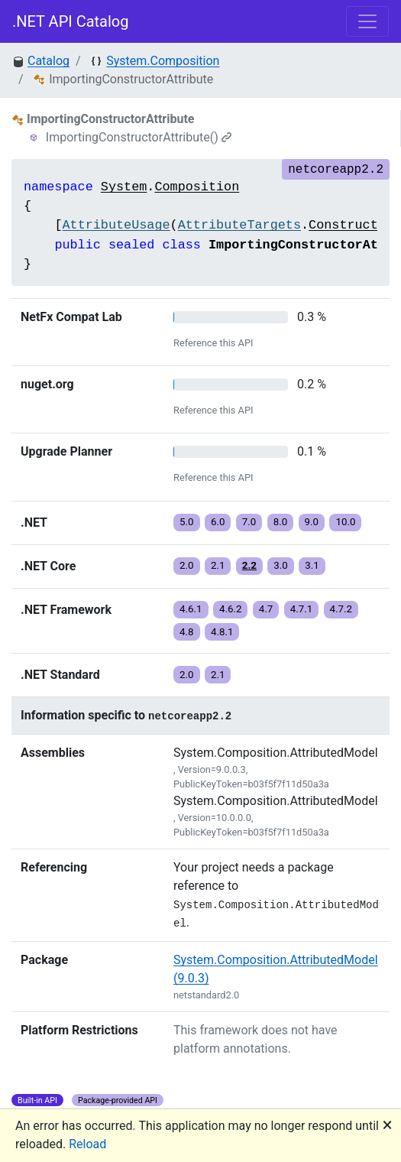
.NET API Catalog (70, 21)
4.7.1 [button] (301, 609)
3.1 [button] (312, 565)
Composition (196, 187)
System (124, 187)
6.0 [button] (218, 521)
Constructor (351, 225)
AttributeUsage (116, 225)
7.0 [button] (249, 521)
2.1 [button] (218, 565)
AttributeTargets (239, 225)
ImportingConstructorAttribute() (138, 137)
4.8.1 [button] (222, 632)
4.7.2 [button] (341, 609)
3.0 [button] (280, 565)
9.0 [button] (312, 521)
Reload (87, 1144)
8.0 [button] (280, 521)
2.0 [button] (186, 565)
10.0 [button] (345, 521)
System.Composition (162, 61)
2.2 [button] (249, 565)
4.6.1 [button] (190, 609)
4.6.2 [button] (230, 609)
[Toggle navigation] (367, 21)
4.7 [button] (266, 609)
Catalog (48, 61)
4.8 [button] (186, 632)
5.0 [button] (186, 521)
